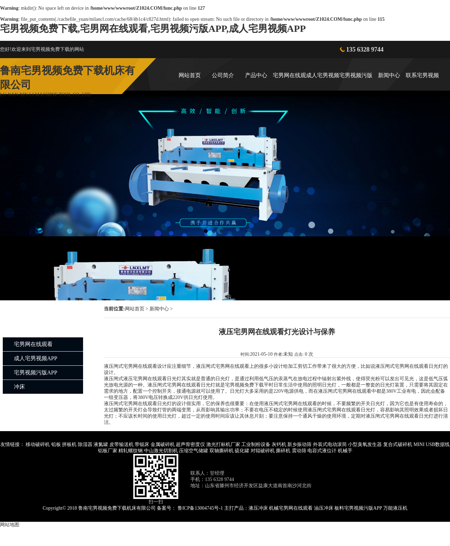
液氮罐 (100, 444)
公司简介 (223, 75)
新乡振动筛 (299, 444)
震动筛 (299, 450)
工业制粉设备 (255, 444)
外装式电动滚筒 (330, 444)
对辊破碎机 (263, 450)
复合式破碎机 (397, 444)
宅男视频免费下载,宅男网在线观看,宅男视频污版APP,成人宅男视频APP (153, 28)
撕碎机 (283, 450)
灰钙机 (279, 444)
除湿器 (85, 444)
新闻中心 (389, 75)
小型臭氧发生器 (365, 444)
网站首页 (190, 75)
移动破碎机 (38, 444)
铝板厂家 (107, 450)
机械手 (345, 450)
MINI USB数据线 (431, 444)
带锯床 (142, 444)
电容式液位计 (321, 450)
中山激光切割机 (161, 450)
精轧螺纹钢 (130, 450)
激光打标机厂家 (223, 444)
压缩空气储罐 (193, 450)
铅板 (56, 444)
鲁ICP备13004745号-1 (200, 508)
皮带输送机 (121, 444)
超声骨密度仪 (190, 444)
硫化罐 (242, 450)
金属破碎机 (163, 444)
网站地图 (9, 524)
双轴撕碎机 (221, 450)
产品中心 (256, 75)
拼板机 (69, 444)
